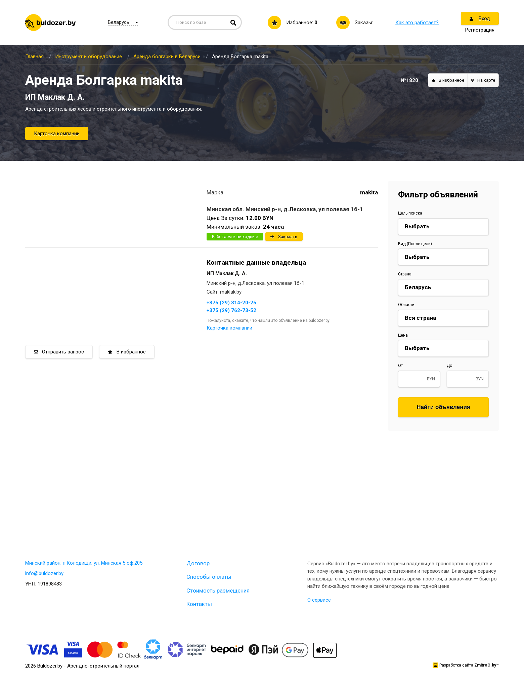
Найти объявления (443, 407)
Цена (403, 335)
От (400, 365)
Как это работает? (417, 23)
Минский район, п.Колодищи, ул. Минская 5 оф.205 (83, 563)
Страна (404, 274)
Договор (198, 563)
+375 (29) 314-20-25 (231, 303)
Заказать (283, 236)
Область (406, 304)
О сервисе (319, 600)
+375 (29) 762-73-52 (231, 310)
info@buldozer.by (44, 573)
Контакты (199, 604)
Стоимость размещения (218, 590)
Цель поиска (410, 213)
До (449, 365)
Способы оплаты (208, 576)
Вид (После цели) (415, 243)
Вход (480, 18)
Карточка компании (57, 133)
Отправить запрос (59, 352)
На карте (483, 80)
